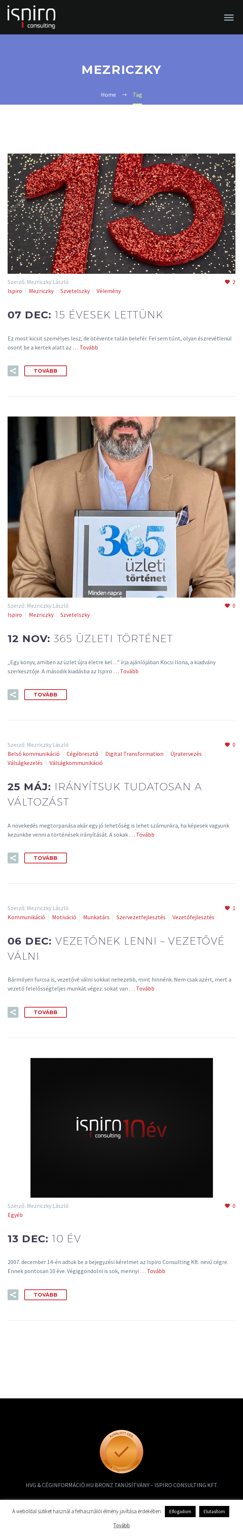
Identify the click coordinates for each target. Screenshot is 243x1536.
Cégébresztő (82, 753)
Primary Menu (229, 17)
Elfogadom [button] (180, 1511)
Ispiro (15, 290)
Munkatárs (96, 917)
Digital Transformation (134, 753)
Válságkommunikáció (76, 762)
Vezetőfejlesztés (193, 917)
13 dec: (44, 1238)
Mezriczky (41, 290)
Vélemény (109, 290)
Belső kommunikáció (34, 753)
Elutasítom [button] (214, 1511)
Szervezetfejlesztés (141, 917)
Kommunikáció (26, 917)
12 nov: (90, 638)
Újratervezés (186, 753)
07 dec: (85, 315)
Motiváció (64, 917)
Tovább (45, 371)
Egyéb (15, 1214)
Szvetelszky (75, 290)
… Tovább (85, 347)
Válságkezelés (25, 762)
